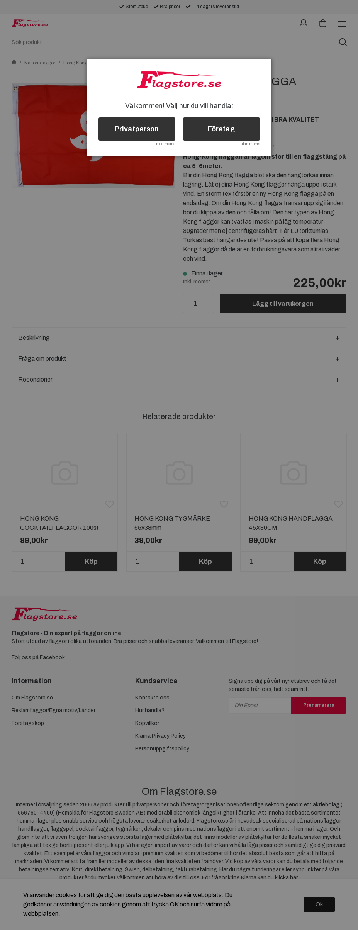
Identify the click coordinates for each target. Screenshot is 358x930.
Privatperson (137, 129)
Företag (221, 129)
